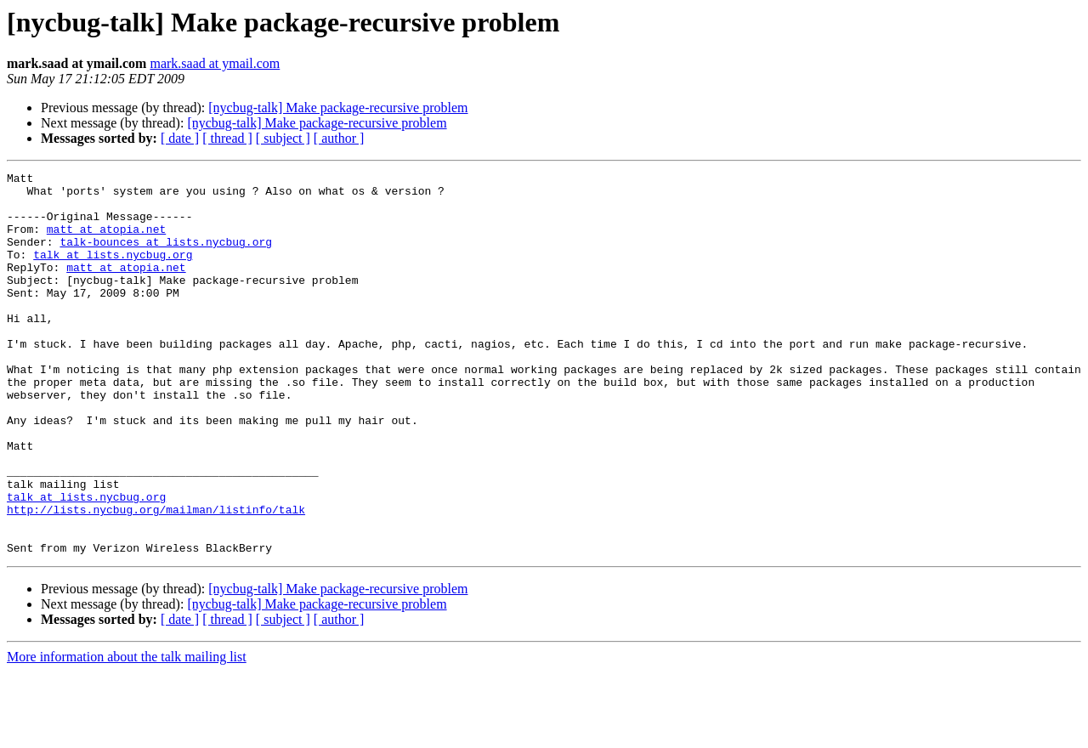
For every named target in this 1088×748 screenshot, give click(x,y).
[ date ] (180, 138)
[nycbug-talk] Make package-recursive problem (338, 107)
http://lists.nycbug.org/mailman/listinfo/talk (156, 578)
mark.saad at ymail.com (215, 63)
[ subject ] (283, 138)
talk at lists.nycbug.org (112, 272)
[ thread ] (227, 138)
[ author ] (339, 138)
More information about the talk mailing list (126, 733)
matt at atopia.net (106, 241)
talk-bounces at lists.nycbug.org (166, 256)
